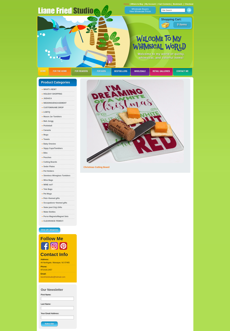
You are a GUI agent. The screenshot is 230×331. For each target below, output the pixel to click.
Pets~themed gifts (52, 198)
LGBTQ (47, 112)
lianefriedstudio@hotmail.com (53, 277)
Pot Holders (49, 171)
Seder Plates (49, 166)
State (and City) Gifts (53, 207)
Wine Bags (48, 180)
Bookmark (177, 4)
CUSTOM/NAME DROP (54, 107)
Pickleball (48, 126)
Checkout (189, 4)
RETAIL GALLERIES (161, 72)
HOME (43, 72)
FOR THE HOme (60, 72)
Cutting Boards (50, 162)
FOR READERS (81, 72)
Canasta (47, 130)
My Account (150, 4)
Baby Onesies (50, 144)
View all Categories (50, 230)
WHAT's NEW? (50, 89)
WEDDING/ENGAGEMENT (55, 103)
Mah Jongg (48, 121)
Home (126, 4)
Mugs (46, 135)
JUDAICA (48, 98)
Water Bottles (50, 212)
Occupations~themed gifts (55, 203)
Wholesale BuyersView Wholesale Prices (140, 10)
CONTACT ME (182, 72)
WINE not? (48, 185)
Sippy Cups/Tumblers (53, 148)
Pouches (47, 157)
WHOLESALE (140, 72)
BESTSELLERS (120, 72)
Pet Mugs (48, 194)
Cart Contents (164, 4)
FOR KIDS (101, 72)
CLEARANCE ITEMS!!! (53, 221)
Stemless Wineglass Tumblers (57, 175)
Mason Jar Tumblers (53, 116)
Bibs (46, 153)
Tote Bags (48, 189)
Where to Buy (137, 4)
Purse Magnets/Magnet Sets (56, 216)
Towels (47, 139)
